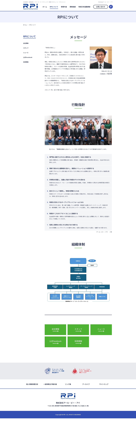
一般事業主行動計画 (50, 389)
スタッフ (25, 48)
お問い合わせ (100, 7)
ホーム (45, 7)
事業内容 (64, 7)
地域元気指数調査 (84, 7)
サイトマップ (103, 389)
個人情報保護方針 (32, 389)
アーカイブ (86, 389)
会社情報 (25, 43)
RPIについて (54, 7)
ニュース (25, 52)
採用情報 (25, 62)
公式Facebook (27, 57)
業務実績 (73, 7)
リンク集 (68, 389)
